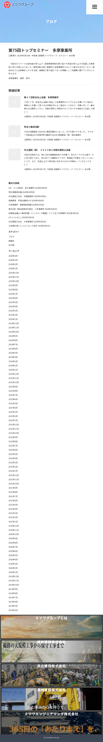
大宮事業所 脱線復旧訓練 (19, 204)
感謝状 (11, 240)
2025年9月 (13, 285)
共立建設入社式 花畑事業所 (20, 196)
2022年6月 (13, 449)
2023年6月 (13, 399)
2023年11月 (13, 378)
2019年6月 (13, 601)
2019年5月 (13, 605)
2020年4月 (13, 559)
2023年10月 (13, 382)
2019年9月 (13, 589)
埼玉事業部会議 (15, 192)
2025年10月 (13, 281)
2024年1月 (13, 369)
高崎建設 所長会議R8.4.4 (19, 200)
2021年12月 (13, 475)
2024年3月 (13, 361)
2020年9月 (13, 538)
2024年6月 (13, 348)
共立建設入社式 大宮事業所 (20, 221)
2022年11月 (13, 428)
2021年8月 (13, 492)
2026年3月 (13, 260)
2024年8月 (13, 340)
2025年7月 (13, 293)
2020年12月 (13, 525)
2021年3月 (13, 513)
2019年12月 (13, 576)
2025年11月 (13, 276)
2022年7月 (13, 445)
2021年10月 (13, 483)
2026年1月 (13, 268)
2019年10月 (13, 584)
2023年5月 (13, 403)
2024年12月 (13, 323)
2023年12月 (13, 373)
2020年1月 (13, 572)
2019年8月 (13, 593)
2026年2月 (13, 264)
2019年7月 (13, 597)
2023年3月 (13, 411)
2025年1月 (13, 319)
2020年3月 (13, 563)
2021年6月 (13, 500)
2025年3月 (13, 310)
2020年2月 (13, 568)
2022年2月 (13, 466)
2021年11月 (13, 479)
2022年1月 (13, 470)
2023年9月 (13, 386)
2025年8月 (13, 289)
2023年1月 (13, 420)
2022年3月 (13, 462)
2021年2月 (13, 517)
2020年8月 (13, 542)
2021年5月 (13, 504)
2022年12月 (13, 424)
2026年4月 (13, 255)
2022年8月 (13, 441)
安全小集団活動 (31, 126)
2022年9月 (13, 437)
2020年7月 (13, 546)
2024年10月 (13, 331)
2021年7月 (13, 496)
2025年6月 (13, 298)
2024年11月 (13, 327)
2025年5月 (13, 302)
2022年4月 (13, 458)
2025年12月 (13, 272)
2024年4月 (13, 357)
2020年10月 (13, 534)
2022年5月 (13, 454)
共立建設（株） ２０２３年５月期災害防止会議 (47, 149)
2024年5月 (13, 352)
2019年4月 (13, 610)
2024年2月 (13, 365)
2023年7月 (13, 395)
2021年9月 (13, 487)
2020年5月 (13, 555)
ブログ (11, 236)
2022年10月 (13, 433)
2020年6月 (13, 551)
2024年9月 (13, 335)
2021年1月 (13, 521)
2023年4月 (13, 407)
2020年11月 (13, 530)
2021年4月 (13, 508)
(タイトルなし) (14, 217)
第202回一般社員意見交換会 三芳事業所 (26, 208)
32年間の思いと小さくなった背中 (22, 225)
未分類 (72, 55)
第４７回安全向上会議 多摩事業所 (41, 97)
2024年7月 (13, 344)
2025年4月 (13, 306)
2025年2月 (13, 314)
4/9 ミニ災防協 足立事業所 (21, 187)
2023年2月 (13, 416)
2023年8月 (13, 390)
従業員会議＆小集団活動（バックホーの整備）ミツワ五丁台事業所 (37, 213)
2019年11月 (13, 580)
